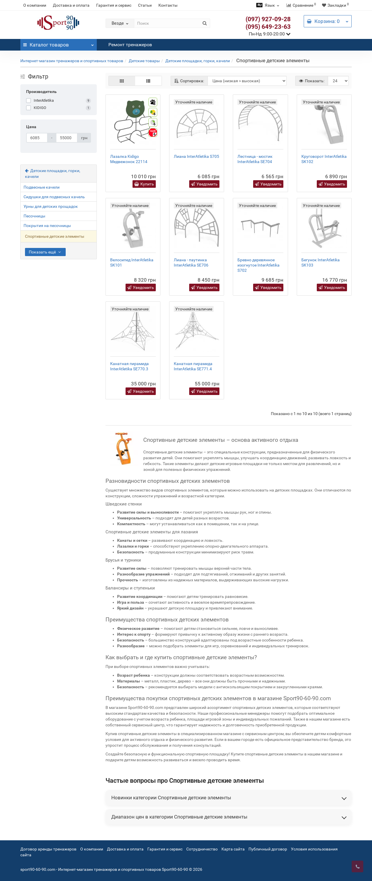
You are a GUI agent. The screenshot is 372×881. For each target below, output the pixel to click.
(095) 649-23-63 (268, 26)
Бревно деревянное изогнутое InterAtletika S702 (258, 265)
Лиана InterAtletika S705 (196, 156)
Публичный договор (267, 849)
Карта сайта (233, 849)
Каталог (58, 43)
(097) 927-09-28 (268, 19)
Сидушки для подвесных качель (54, 196)
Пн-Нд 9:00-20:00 (270, 34)
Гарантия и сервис (113, 5)
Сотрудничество (202, 849)
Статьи (145, 5)
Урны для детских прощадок (51, 206)
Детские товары (144, 60)
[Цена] (37, 138)
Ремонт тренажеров (130, 44)
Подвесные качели (42, 187)
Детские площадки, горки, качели (197, 60)
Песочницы (34, 216)
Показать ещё (45, 252)
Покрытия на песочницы (47, 225)
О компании (34, 5)
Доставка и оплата (71, 5)
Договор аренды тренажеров (48, 849)
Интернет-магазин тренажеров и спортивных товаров (71, 60)
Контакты (168, 5)
